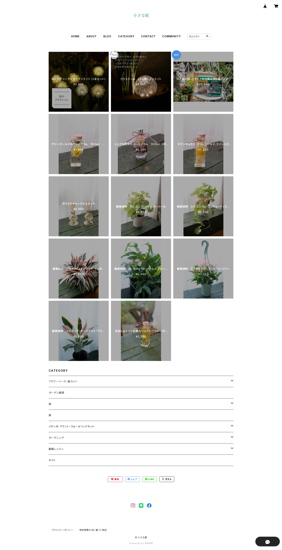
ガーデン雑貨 (56, 392)
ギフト (52, 460)
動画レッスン (56, 448)
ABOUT (91, 36)
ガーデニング (56, 437)
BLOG (107, 36)
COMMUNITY (171, 36)
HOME (75, 36)
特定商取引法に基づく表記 (93, 530)
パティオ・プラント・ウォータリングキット (71, 426)
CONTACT (148, 36)
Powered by (141, 543)
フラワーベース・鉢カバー (63, 381)
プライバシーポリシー (62, 530)
